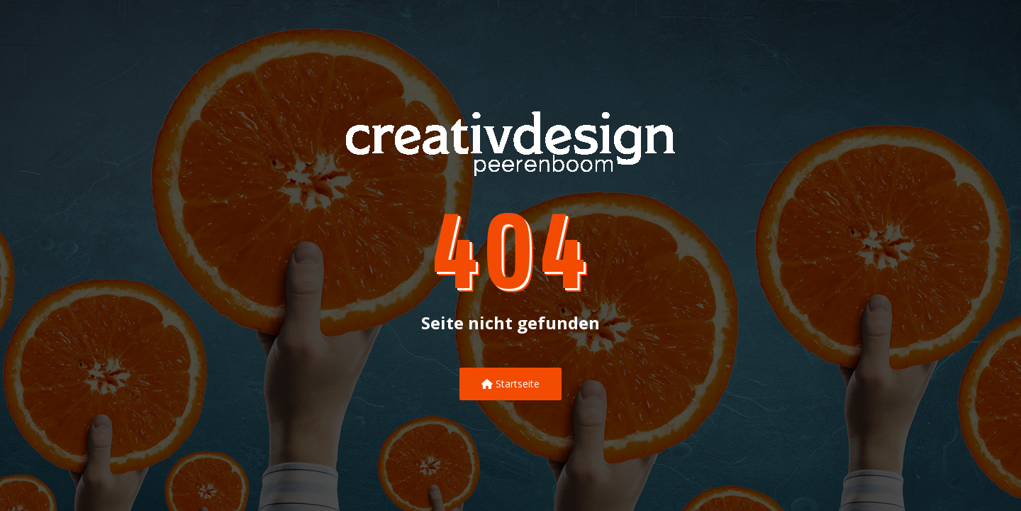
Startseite (510, 383)
